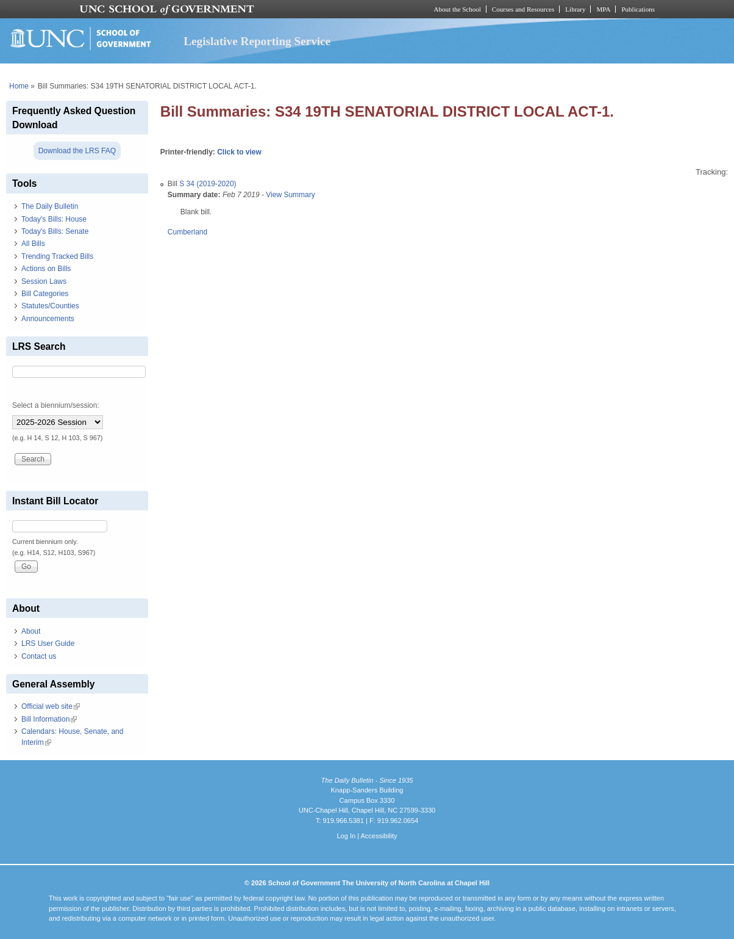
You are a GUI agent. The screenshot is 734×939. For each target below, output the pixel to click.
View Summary (290, 194)
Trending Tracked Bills (57, 256)
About (30, 631)
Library (575, 9)
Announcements (47, 318)
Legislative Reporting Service (257, 41)
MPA (603, 9)
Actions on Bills (46, 268)
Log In (346, 835)
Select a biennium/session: (55, 405)
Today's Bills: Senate (54, 231)
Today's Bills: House (54, 219)
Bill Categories (44, 293)
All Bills (33, 243)
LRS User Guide (47, 643)
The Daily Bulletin (49, 206)
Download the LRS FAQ (77, 151)
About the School (457, 9)
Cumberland (187, 232)
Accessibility (378, 835)
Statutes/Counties (50, 306)
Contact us (38, 656)
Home (19, 86)
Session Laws (43, 281)
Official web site (50, 706)
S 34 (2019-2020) (207, 183)
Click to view (239, 152)
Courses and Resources (523, 9)
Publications (638, 9)
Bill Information (49, 719)
